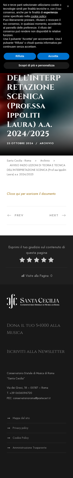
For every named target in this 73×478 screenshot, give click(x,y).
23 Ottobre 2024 (20, 143)
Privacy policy (20, 428)
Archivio (47, 143)
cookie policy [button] (38, 16)
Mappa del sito (21, 418)
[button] (68, 6)
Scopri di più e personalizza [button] (36, 65)
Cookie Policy (21, 438)
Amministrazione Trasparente (30, 448)
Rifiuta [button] (20, 56)
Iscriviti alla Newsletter (36, 351)
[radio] (22, 260)
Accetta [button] (53, 56)
